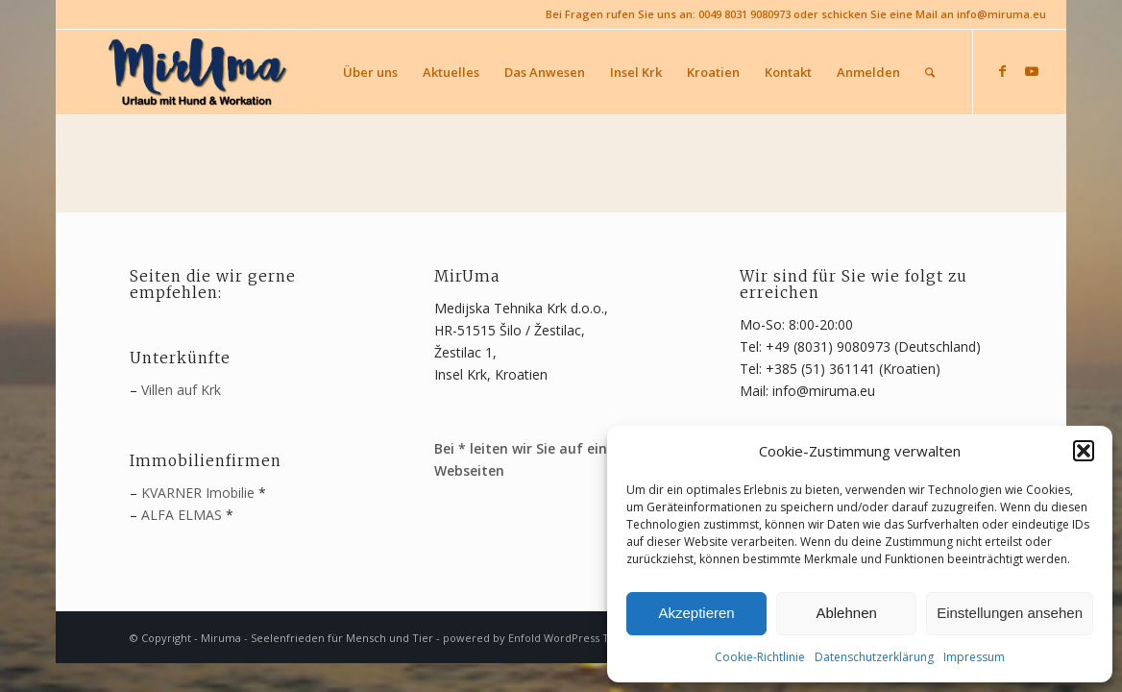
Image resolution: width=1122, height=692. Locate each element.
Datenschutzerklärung (874, 657)
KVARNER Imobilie (198, 492)
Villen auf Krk (181, 390)
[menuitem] (370, 72)
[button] (1083, 450)
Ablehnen (846, 613)
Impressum (974, 657)
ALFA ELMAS (181, 515)
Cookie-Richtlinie (760, 657)
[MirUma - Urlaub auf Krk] (200, 72)
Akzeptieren (696, 613)
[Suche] (930, 72)
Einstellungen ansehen (1010, 613)
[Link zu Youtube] (1031, 71)
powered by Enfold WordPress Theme (541, 637)
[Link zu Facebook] (1002, 71)
